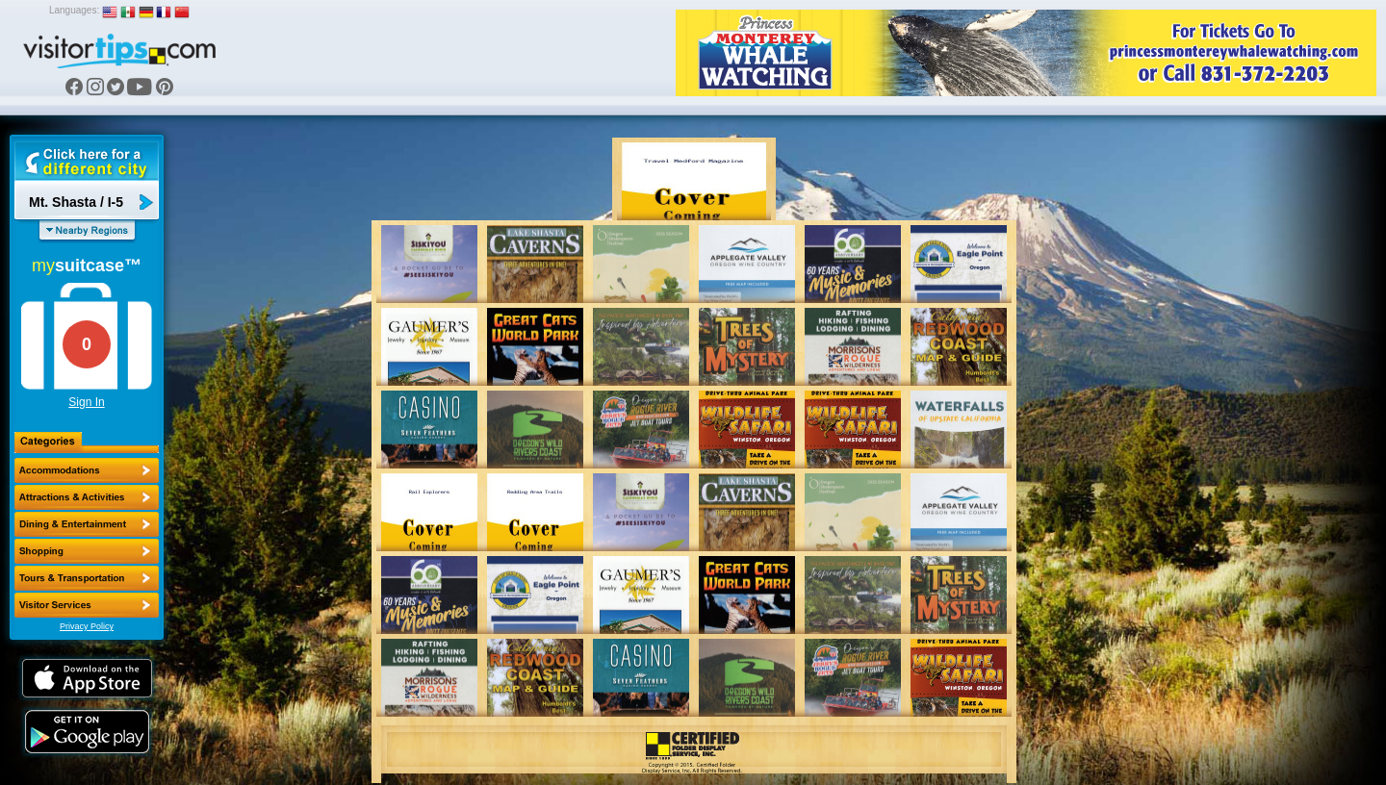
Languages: (74, 10)
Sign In (86, 402)
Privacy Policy (87, 626)
